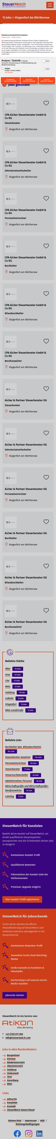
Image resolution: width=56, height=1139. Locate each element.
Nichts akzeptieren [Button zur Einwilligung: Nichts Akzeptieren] (29, 80)
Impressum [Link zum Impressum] (5, 37)
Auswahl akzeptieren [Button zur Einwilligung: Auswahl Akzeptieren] (10, 80)
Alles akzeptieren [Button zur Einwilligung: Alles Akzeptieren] (47, 80)
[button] (43, 61)
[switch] (46, 61)
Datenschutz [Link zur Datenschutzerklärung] (16, 37)
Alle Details (9, 72)
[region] (28, 66)
